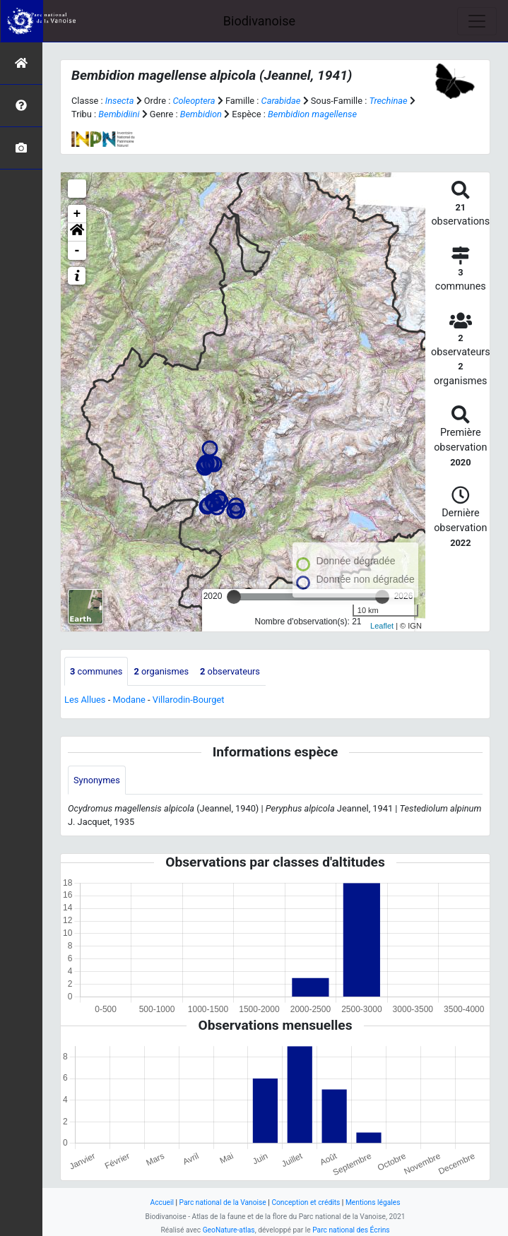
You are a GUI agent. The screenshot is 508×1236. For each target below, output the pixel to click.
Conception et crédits (305, 1202)
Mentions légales (373, 1202)
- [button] (77, 250)
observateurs (230, 671)
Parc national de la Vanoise (222, 1202)
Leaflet (382, 626)
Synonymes (96, 780)
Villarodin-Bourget (189, 699)
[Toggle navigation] (477, 21)
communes (96, 671)
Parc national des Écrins (350, 1230)
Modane (129, 699)
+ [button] (77, 214)
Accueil (162, 1202)
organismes (161, 671)
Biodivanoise (259, 20)
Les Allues (84, 699)
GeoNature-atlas (229, 1230)
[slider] (234, 597)
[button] (77, 232)
